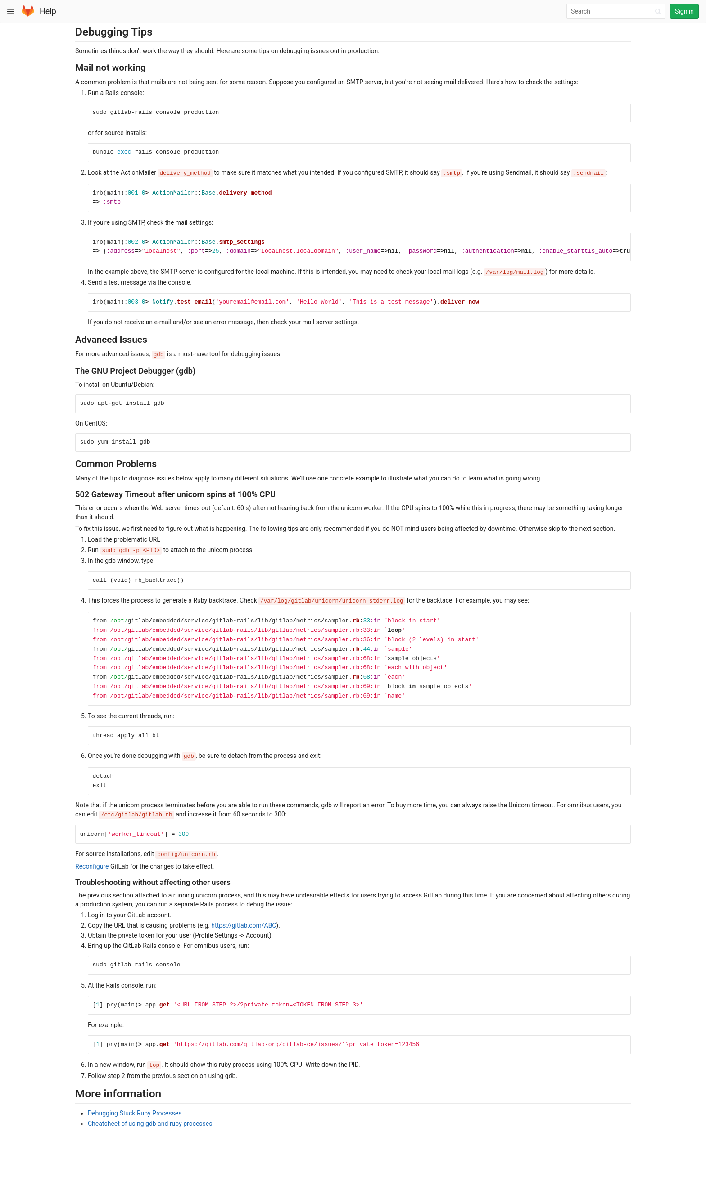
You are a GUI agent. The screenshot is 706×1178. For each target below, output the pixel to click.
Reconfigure (92, 866)
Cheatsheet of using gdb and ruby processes (150, 1123)
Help (48, 11)
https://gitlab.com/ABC (243, 925)
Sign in (684, 11)
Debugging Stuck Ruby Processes (134, 1113)
